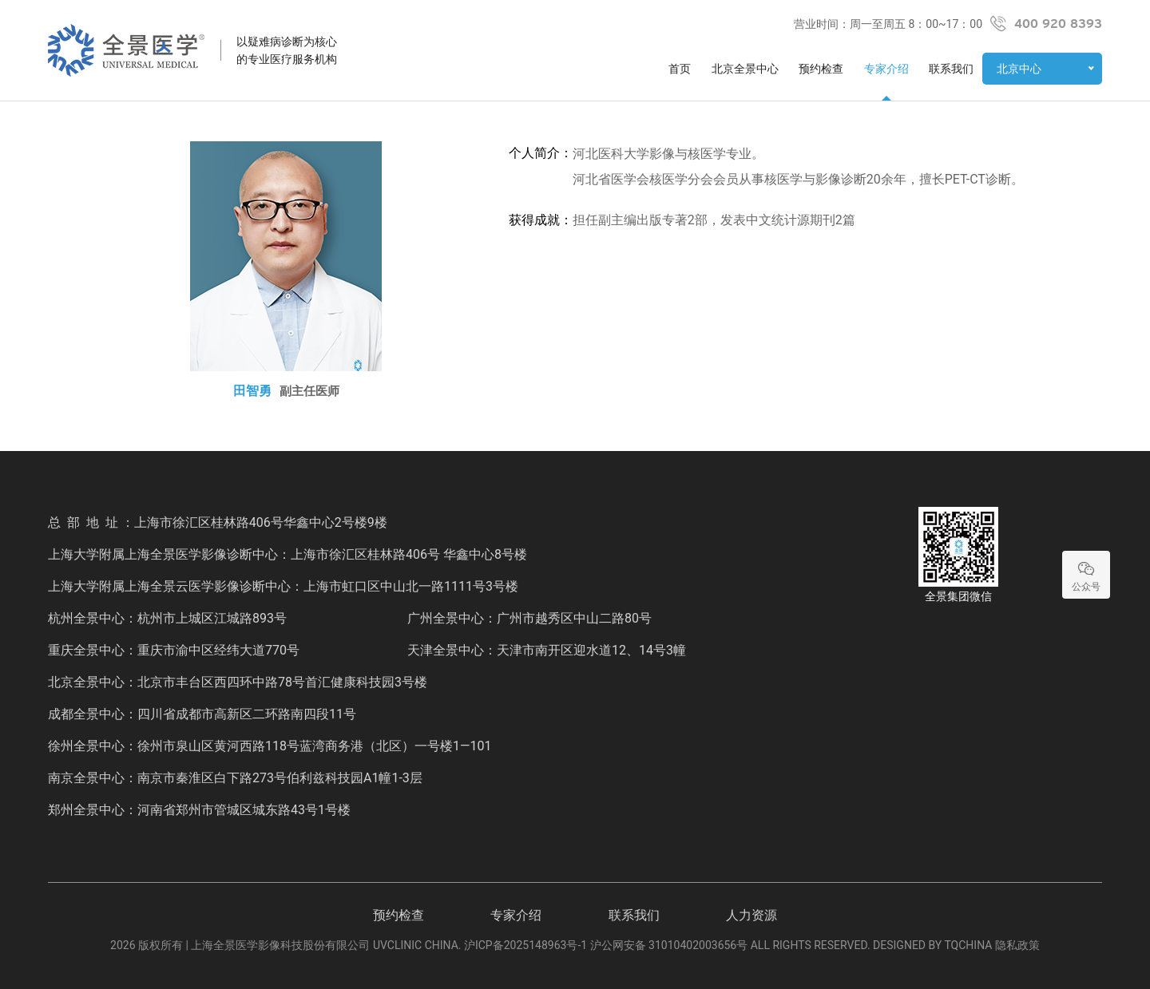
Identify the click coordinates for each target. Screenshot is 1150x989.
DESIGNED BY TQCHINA (932, 945)
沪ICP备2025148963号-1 (525, 945)
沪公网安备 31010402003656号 (669, 945)
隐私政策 (1017, 945)
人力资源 (751, 915)
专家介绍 (886, 68)
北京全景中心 (745, 68)
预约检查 (821, 68)
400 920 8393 (1058, 24)
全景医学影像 (126, 50)
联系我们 (951, 68)
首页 (679, 68)
